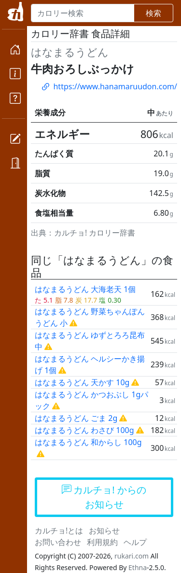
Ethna (137, 567)
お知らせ (104, 530)
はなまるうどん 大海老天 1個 (85, 289)
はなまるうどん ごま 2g (76, 418)
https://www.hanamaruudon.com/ (109, 86)
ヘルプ (135, 542)
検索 (153, 13)
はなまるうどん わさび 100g (84, 430)
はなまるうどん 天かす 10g (82, 382)
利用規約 (102, 542)
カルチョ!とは (59, 530)
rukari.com (131, 555)
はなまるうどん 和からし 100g (88, 442)
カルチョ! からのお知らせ (104, 497)
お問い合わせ (58, 542)
